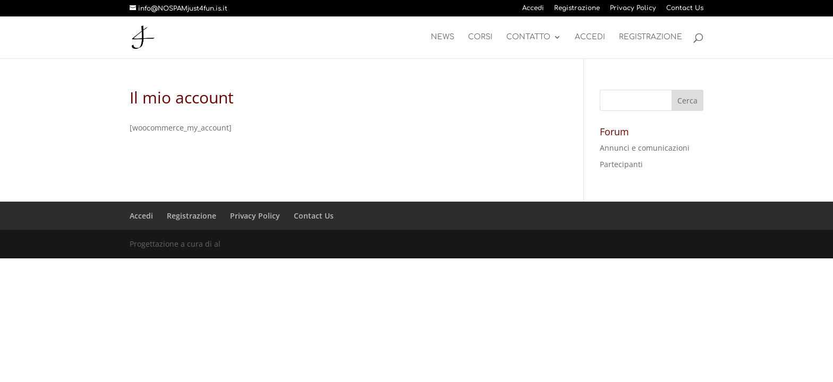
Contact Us (684, 8)
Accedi (533, 8)
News (442, 37)
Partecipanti (621, 164)
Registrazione (577, 8)
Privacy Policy (633, 8)
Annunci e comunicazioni (645, 148)
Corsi (480, 37)
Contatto (528, 37)
